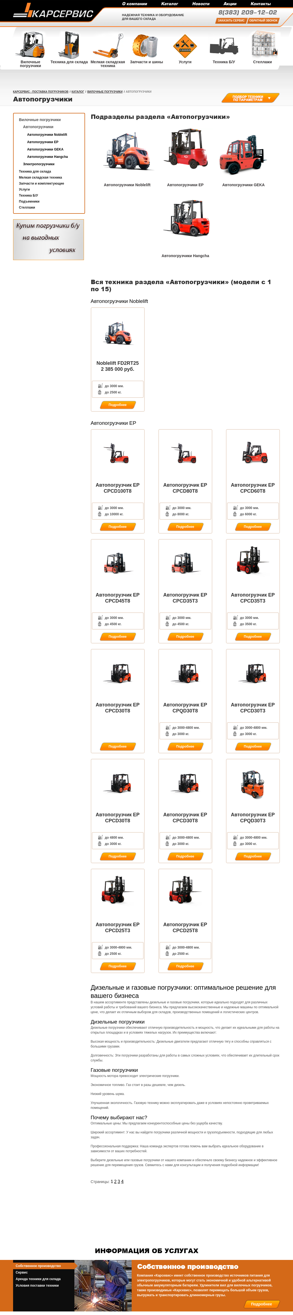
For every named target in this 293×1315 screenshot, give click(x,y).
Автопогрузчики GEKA (45, 149)
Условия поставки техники (37, 1285)
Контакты (260, 4)
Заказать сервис (231, 20)
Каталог (169, 4)
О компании (134, 4)
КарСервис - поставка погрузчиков (40, 91)
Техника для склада (35, 171)
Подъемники (29, 201)
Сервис (22, 1272)
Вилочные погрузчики (104, 91)
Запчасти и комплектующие (41, 183)
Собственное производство (38, 1266)
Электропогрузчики (39, 164)
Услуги (24, 189)
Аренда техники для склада (38, 1279)
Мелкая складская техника (40, 177)
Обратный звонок (263, 20)
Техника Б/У (28, 195)
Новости (200, 4)
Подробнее (261, 1304)
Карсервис (53, 10)
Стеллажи (27, 207)
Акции (229, 4)
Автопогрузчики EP (43, 142)
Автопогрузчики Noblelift (47, 135)
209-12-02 (247, 13)
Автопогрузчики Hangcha (47, 157)
